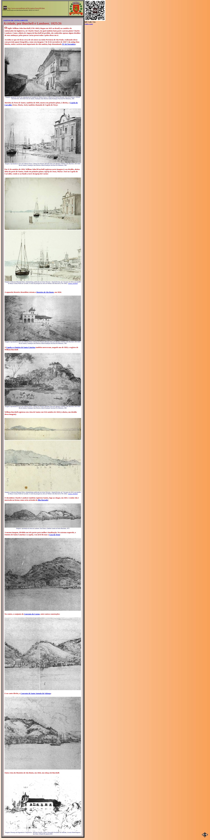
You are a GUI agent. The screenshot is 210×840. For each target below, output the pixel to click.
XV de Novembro (68, 44)
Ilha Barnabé (43, 500)
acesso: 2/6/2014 (73, 283)
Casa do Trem (54, 535)
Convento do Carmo (32, 614)
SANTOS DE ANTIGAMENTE (15, 20)
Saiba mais (89, 24)
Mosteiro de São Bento (45, 292)
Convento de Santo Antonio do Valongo (36, 693)
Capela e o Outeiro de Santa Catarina (20, 347)
